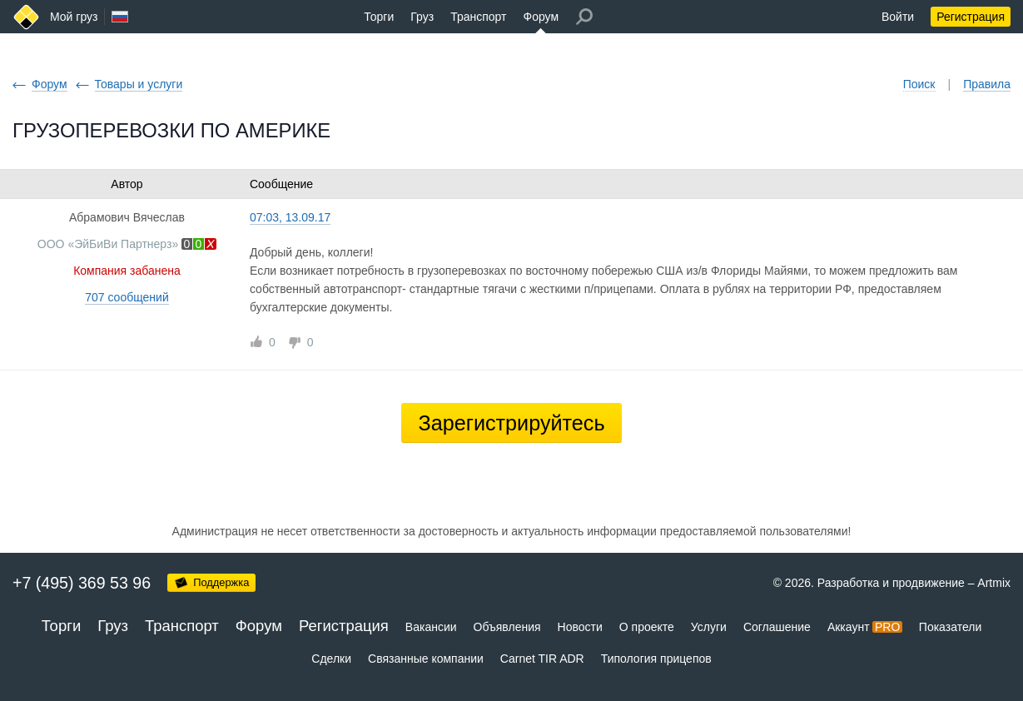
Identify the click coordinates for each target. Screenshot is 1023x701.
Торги (379, 16)
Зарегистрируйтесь (511, 423)
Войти (897, 16)
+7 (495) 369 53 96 (81, 583)
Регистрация (970, 16)
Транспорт (478, 16)
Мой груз (73, 16)
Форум (541, 16)
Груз (422, 16)
